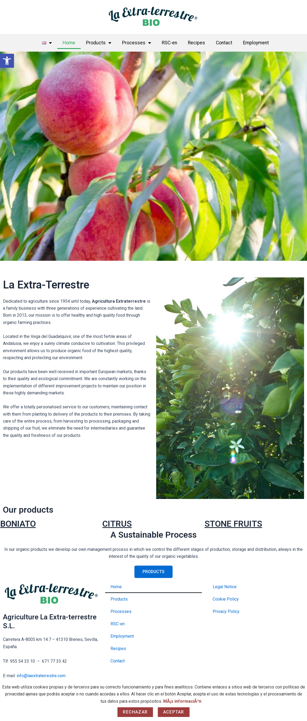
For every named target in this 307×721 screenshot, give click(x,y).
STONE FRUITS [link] (233, 524)
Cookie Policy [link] (226, 599)
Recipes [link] (196, 42)
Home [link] (69, 42)
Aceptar (173, 712)
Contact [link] (224, 42)
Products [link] (98, 43)
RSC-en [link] (169, 42)
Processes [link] (136, 43)
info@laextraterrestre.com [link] (41, 676)
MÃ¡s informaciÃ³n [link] (182, 701)
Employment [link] (256, 42)
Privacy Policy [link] (226, 611)
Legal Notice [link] (225, 586)
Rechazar (135, 712)
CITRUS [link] (117, 524)
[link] (7, 61)
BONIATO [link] (18, 524)
